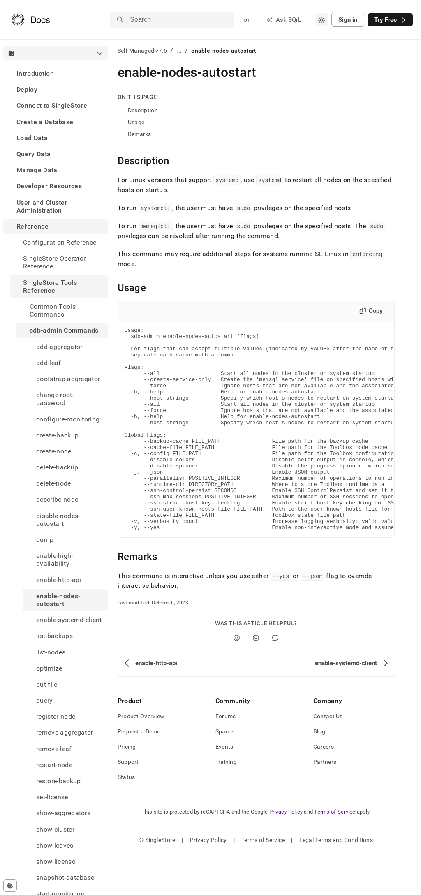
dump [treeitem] (44, 539)
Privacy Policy (286, 852)
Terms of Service (334, 852)
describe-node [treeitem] (57, 499)
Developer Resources (49, 186)
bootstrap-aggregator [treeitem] (68, 379)
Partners (324, 802)
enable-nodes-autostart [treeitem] (58, 600)
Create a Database (44, 122)
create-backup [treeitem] (57, 435)
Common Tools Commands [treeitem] (53, 310)
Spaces (225, 772)
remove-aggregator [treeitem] (64, 732)
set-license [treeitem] (52, 797)
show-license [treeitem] (55, 861)
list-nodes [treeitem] (50, 652)
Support (128, 802)
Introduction (35, 73)
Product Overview (141, 757)
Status (126, 817)
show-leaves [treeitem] (55, 845)
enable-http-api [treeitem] (58, 580)
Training (226, 802)
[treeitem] (55, 73)
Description (143, 110)
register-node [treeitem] (55, 716)
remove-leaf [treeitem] (54, 749)
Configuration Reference (59, 242)
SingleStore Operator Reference (54, 262)
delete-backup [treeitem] (57, 467)
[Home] (31, 19)
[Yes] (236, 678)
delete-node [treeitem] (53, 483)
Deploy (26, 89)
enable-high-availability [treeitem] (54, 559)
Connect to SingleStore (51, 105)
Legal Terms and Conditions (336, 880)
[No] (256, 678)
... (179, 50)
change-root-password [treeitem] (55, 399)
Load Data (32, 138)
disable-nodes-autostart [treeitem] (58, 519)
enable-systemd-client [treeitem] (69, 620)
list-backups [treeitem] (54, 636)
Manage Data (37, 170)
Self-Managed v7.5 (142, 50)
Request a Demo (139, 772)
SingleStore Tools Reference (50, 286)
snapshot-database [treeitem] (65, 877)
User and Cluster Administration (41, 206)
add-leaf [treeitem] (48, 363)
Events (224, 787)
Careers (323, 787)
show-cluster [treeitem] (55, 829)
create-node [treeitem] (54, 451)
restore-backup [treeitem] (58, 781)
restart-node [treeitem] (54, 765)
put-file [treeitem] (47, 684)
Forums (225, 757)
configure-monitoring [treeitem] (67, 419)
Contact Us (328, 757)
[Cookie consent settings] (10, 885)
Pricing (127, 787)
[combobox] (321, 19)
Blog (319, 772)
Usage (136, 122)
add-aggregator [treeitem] (59, 347)
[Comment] (275, 678)
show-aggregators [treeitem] (63, 813)
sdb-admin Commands (64, 330)
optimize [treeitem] (49, 668)
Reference (32, 226)
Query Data (33, 154)
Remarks (139, 134)
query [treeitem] (44, 700)
